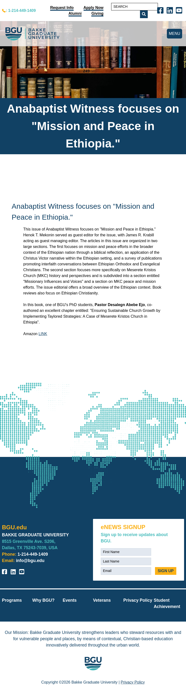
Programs (12, 600)
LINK (43, 334)
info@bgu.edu (30, 560)
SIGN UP (166, 571)
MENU (174, 33)
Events (70, 600)
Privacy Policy (137, 600)
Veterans (102, 600)
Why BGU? (43, 600)
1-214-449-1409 (33, 554)
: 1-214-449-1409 (21, 10)
